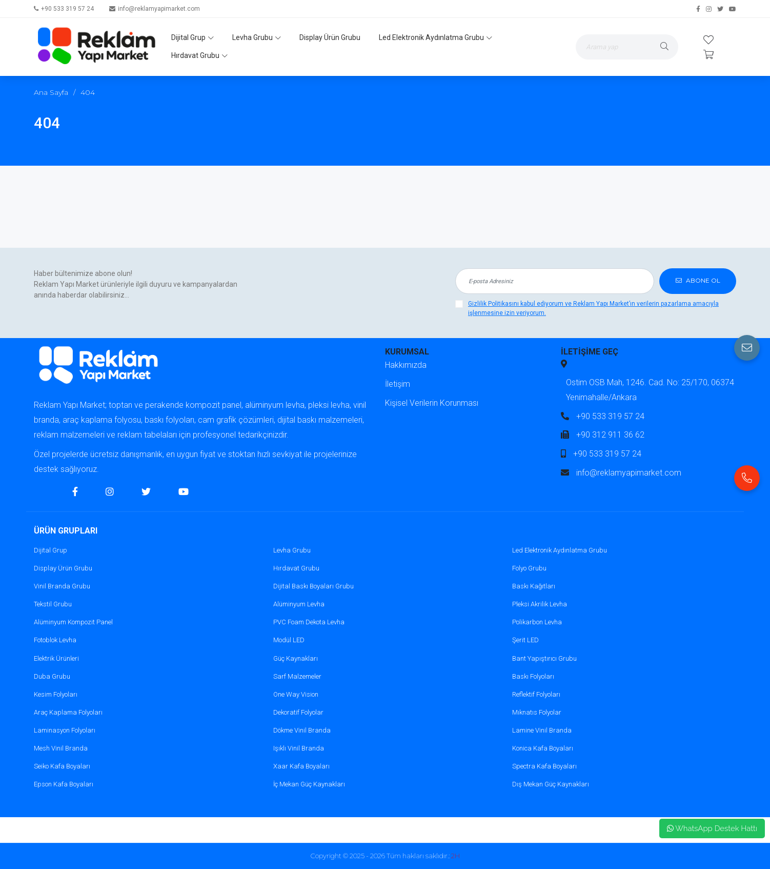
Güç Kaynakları (295, 658)
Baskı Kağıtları (533, 586)
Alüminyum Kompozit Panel (73, 622)
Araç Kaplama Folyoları (68, 712)
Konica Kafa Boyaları (542, 748)
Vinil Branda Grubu (62, 586)
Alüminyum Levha (299, 604)
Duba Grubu (52, 676)
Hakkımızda (406, 365)
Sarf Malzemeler (297, 676)
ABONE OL (698, 281)
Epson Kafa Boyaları (63, 784)
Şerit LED (525, 640)
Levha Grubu (256, 37)
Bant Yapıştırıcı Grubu (544, 658)
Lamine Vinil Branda (542, 730)
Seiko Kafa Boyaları (62, 766)
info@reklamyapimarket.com (159, 8)
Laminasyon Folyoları (64, 730)
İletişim (397, 384)
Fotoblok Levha (55, 640)
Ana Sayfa (51, 92)
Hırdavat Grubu (199, 55)
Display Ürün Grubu (329, 37)
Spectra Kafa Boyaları (544, 766)
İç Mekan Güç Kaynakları (309, 784)
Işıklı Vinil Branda (298, 748)
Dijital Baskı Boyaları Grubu (313, 586)
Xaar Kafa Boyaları (301, 766)
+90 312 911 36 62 (610, 435)
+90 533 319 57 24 (67, 8)
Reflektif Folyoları (536, 694)
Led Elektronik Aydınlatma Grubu (435, 37)
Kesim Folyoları (55, 694)
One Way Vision (295, 694)
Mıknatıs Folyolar (536, 712)
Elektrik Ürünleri (56, 658)
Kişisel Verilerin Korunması (431, 403)
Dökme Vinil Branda (302, 730)
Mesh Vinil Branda (61, 748)
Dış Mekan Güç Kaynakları (550, 784)
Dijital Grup (192, 37)
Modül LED (289, 640)
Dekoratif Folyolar (298, 712)
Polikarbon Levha (537, 622)
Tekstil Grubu (53, 604)
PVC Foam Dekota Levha (309, 622)
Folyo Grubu (529, 568)
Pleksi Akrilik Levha (539, 604)
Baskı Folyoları (533, 676)
